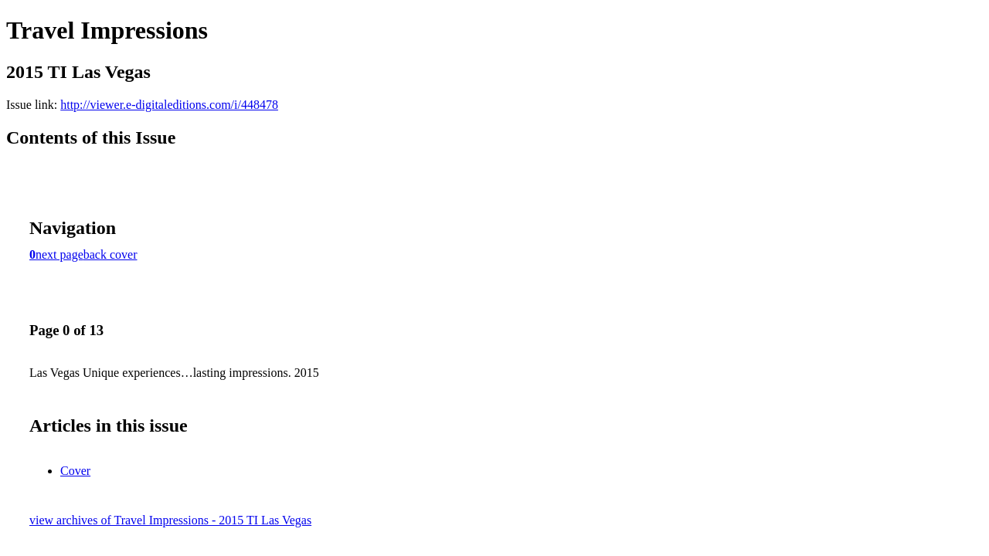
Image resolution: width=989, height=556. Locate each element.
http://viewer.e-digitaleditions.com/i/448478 (169, 104)
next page (59, 254)
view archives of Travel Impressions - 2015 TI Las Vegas (170, 520)
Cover (75, 470)
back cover (110, 254)
